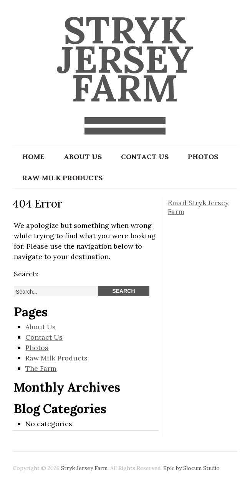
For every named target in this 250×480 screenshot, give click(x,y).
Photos (203, 156)
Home (33, 156)
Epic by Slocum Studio (191, 468)
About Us (83, 156)
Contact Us (145, 156)
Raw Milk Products (62, 177)
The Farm (40, 368)
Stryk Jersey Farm (124, 59)
